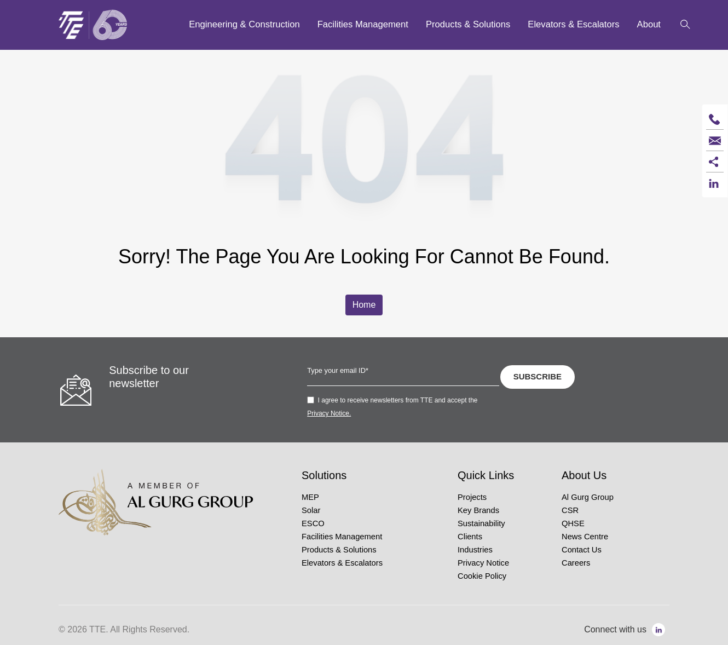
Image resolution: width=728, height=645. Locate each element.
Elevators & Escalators (342, 562)
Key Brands (478, 510)
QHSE (573, 523)
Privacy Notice (483, 562)
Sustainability (481, 523)
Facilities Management (342, 536)
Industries (475, 549)
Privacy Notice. (329, 413)
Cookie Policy (482, 576)
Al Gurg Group (588, 497)
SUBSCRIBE (537, 376)
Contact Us (582, 549)
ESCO (313, 523)
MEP (310, 497)
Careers (576, 562)
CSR (570, 510)
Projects (472, 497)
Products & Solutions (339, 549)
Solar (311, 510)
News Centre (585, 536)
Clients (470, 536)
